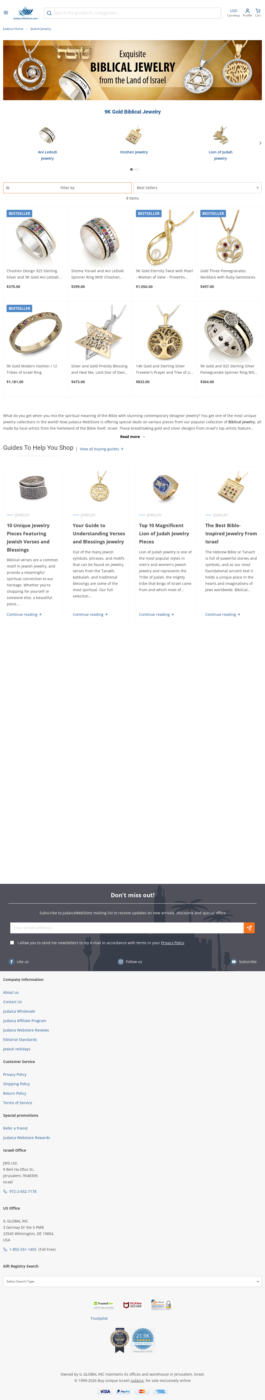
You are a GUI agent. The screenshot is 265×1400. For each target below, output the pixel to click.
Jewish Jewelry (41, 28)
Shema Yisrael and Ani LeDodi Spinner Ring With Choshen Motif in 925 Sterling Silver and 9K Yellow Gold (98, 274)
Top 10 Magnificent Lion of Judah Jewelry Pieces (164, 533)
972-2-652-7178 (22, 1191)
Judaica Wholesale (19, 1011)
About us (11, 992)
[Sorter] (198, 187)
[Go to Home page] (26, 13)
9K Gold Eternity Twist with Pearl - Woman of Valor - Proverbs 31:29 (164, 274)
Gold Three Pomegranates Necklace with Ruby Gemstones (227, 274)
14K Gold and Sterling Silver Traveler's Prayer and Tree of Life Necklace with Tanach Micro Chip (165, 370)
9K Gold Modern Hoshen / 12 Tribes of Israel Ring (32, 369)
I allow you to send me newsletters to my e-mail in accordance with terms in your (101, 942)
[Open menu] (5, 13)
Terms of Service (17, 1102)
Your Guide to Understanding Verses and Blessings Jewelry (99, 533)
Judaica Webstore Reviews (26, 1030)
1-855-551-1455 (22, 1249)
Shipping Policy (16, 1083)
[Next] (261, 143)
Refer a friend (15, 1128)
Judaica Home (13, 28)
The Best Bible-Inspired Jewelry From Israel (231, 533)
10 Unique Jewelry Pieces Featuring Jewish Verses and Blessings (28, 537)
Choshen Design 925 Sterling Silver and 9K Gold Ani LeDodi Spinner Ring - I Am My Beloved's (35, 274)
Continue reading (24, 614)
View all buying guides (102, 448)
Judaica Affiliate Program (24, 1020)
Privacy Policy (172, 942)
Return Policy (14, 1093)
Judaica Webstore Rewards (26, 1137)
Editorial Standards (20, 1039)
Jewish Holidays (16, 1048)
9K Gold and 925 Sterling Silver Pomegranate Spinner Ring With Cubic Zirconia (228, 370)
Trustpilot (99, 1318)
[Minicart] (258, 13)
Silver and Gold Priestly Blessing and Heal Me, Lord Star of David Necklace (99, 370)
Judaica (137, 1380)
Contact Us (12, 1001)
